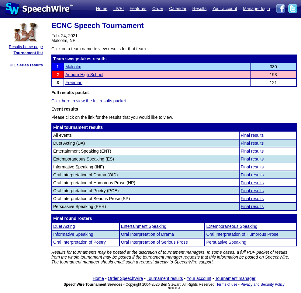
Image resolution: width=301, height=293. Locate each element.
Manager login (256, 8)
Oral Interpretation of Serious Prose (154, 242)
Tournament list (28, 53)
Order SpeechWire (125, 278)
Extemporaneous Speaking (231, 226)
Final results (252, 135)
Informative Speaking (73, 234)
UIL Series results (26, 65)
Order (157, 8)
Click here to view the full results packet (88, 100)
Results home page (26, 46)
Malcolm (73, 66)
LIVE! (118, 8)
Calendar (177, 8)
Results (199, 8)
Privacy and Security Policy (262, 284)
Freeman (73, 82)
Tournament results (165, 278)
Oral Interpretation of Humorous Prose (242, 234)
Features (138, 8)
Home (101, 8)
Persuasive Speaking (226, 242)
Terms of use (226, 284)
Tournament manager (235, 278)
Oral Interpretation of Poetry (79, 242)
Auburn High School (84, 74)
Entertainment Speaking (143, 226)
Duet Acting (64, 226)
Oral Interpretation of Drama (147, 234)
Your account (224, 8)
